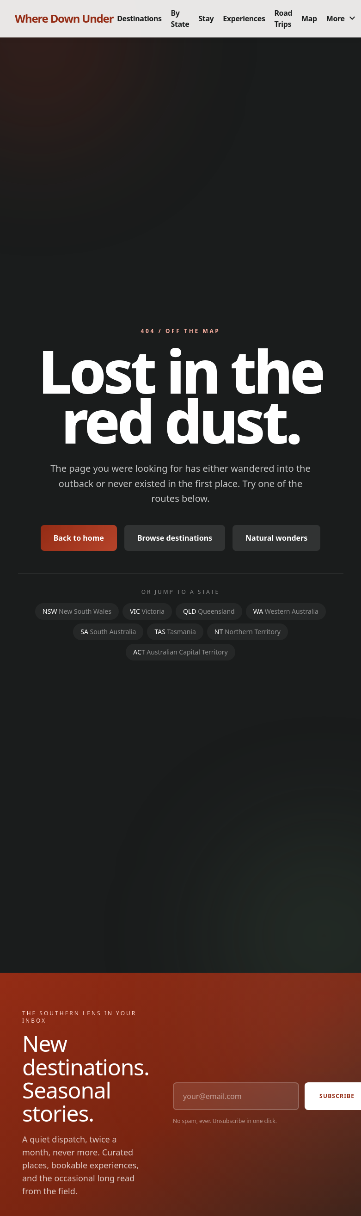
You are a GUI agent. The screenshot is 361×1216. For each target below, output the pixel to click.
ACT (180, 652)
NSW (77, 611)
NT (247, 631)
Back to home (79, 538)
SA (108, 631)
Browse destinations (174, 538)
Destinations (139, 18)
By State (180, 18)
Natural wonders (276, 538)
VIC (147, 611)
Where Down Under (64, 18)
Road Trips (284, 18)
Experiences (244, 18)
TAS (175, 631)
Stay (206, 18)
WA (285, 611)
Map (309, 18)
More (342, 18)
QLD (209, 611)
